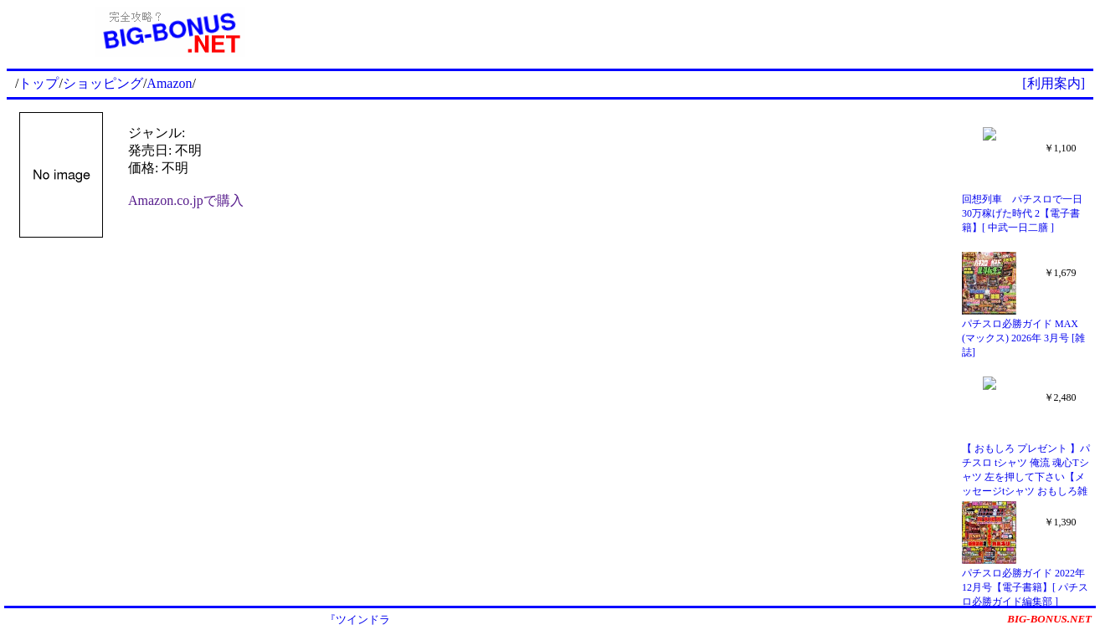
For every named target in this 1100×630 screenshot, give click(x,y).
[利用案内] (1053, 83)
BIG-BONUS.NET (1049, 618)
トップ (38, 83)
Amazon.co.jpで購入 (186, 200)
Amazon (169, 83)
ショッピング (103, 83)
